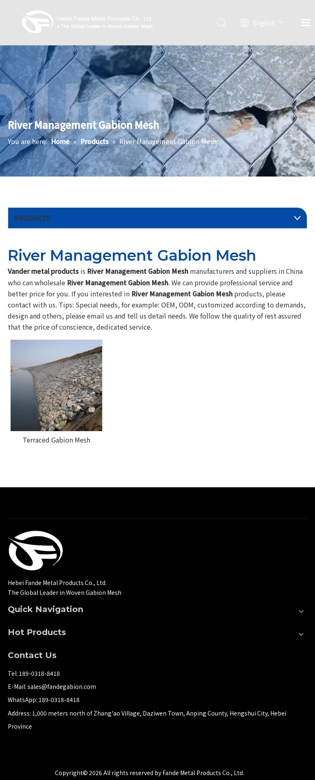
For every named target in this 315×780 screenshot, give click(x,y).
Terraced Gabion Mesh (56, 440)
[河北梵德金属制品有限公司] (35, 550)
